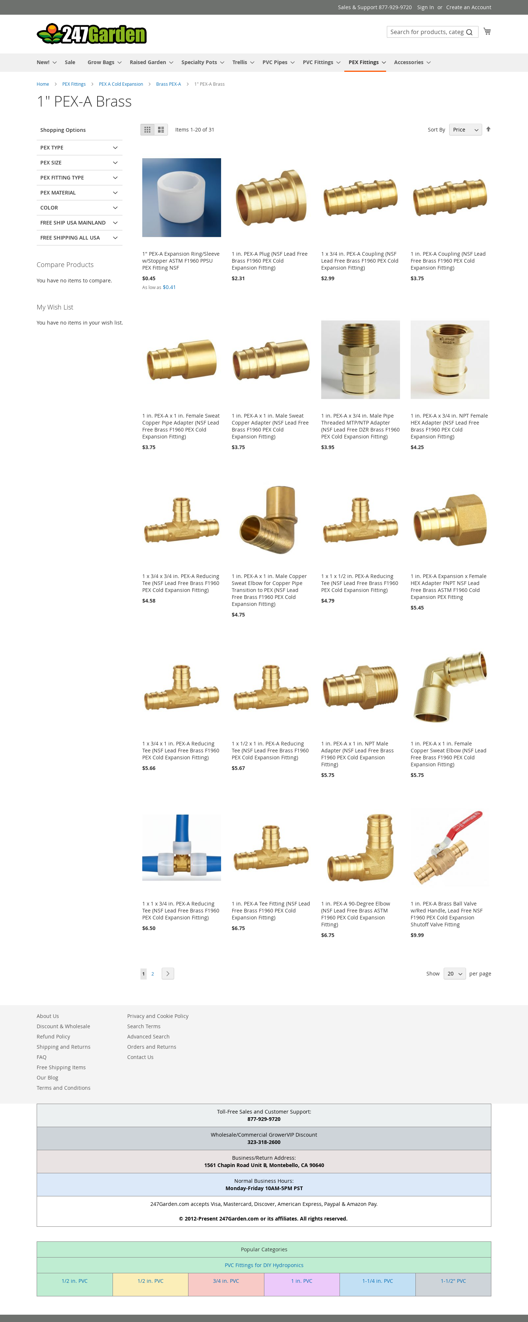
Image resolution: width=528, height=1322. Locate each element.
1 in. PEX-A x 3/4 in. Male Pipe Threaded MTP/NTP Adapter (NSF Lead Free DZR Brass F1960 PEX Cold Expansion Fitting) (360, 426)
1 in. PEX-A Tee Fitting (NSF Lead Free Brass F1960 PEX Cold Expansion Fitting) (271, 910)
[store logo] (92, 33)
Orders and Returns (151, 1046)
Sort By (436, 129)
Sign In (425, 7)
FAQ (42, 1056)
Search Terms (144, 1026)
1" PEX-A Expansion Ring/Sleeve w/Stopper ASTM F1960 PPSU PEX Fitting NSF (181, 260)
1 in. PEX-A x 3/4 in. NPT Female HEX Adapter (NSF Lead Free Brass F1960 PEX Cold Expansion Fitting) (449, 426)
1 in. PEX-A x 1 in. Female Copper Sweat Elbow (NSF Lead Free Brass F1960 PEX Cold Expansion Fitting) (449, 754)
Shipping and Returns (64, 1046)
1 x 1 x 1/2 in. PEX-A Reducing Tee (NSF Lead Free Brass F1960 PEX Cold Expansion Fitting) (359, 583)
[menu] (264, 62)
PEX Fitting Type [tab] (62, 177)
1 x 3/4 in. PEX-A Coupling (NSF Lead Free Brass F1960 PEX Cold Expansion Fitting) (360, 260)
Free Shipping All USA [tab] (70, 237)
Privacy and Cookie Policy (157, 1015)
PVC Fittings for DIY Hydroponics (264, 1265)
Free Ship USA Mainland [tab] (73, 222)
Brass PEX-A (169, 84)
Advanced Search (148, 1036)
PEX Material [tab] (58, 192)
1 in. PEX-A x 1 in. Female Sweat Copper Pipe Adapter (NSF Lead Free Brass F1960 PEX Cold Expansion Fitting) (181, 426)
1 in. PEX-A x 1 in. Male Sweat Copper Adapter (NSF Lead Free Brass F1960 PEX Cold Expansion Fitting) (270, 426)
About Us (48, 1015)
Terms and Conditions (64, 1087)
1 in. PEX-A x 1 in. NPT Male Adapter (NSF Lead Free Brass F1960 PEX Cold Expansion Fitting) (357, 754)
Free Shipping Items (61, 1067)
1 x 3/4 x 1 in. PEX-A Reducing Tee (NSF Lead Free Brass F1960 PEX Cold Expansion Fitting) (180, 750)
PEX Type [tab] (51, 147)
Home (43, 84)
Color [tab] (49, 207)
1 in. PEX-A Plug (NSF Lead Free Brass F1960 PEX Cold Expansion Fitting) (270, 260)
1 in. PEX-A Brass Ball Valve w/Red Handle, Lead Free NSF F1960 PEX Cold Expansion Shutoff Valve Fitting (447, 914)
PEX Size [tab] (51, 162)
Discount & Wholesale (63, 1026)
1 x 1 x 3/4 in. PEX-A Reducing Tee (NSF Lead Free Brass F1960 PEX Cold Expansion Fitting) (180, 910)
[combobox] (432, 32)
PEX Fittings (74, 84)
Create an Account (468, 7)
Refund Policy (53, 1036)
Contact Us (140, 1056)
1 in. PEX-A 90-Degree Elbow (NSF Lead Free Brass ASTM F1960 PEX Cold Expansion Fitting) (355, 914)
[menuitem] (44, 62)
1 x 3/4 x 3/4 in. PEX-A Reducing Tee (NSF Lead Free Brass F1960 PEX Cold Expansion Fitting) (180, 583)
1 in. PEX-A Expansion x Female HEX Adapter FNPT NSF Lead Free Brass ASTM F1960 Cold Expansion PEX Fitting (449, 586)
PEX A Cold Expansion (121, 84)
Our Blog (47, 1077)
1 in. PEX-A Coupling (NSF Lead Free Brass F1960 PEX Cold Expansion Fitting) (448, 260)
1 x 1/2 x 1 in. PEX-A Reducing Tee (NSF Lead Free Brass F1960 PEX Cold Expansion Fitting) (270, 750)
